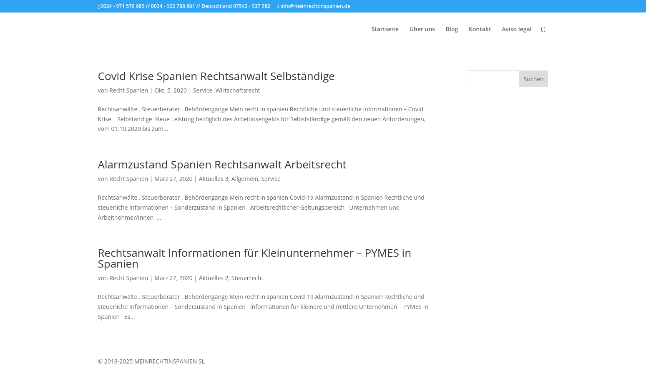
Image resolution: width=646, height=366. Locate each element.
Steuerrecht (247, 278)
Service (202, 90)
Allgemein (244, 179)
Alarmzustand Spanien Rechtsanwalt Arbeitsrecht (222, 164)
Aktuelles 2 (214, 278)
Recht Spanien (128, 90)
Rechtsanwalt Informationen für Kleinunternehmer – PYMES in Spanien (255, 258)
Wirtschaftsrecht (238, 90)
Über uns (422, 29)
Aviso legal (516, 29)
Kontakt (480, 29)
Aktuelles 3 (214, 179)
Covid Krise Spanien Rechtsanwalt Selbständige (216, 75)
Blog (452, 29)
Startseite (385, 29)
